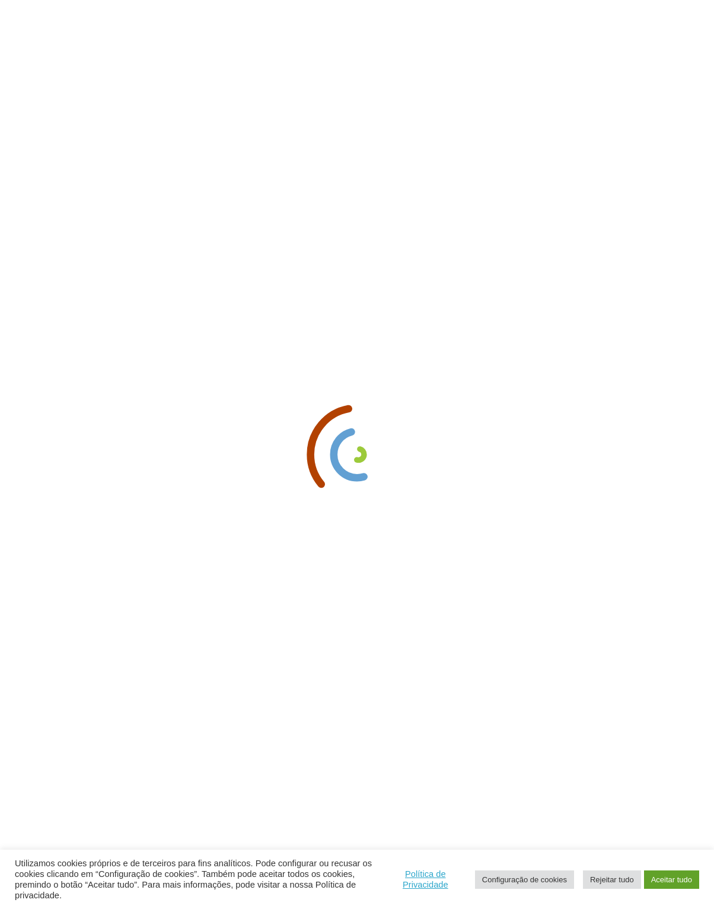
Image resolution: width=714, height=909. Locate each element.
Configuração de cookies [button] (524, 879)
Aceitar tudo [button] (671, 879)
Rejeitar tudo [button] (612, 879)
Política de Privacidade (425, 879)
